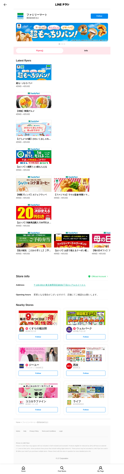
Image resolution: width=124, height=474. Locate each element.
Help (24, 431)
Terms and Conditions (49, 431)
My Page (100, 471)
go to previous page (5, 4)
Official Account (99, 276)
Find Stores (62, 471)
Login (61, 431)
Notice (18, 431)
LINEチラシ (62, 4)
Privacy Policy (34, 431)
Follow (99, 17)
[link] (20, 16)
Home (23, 471)
